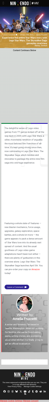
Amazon (35, 269)
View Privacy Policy (14, 386)
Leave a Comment (10, 35)
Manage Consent (30, 400)
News (37, 45)
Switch (44, 45)
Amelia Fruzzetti (41, 35)
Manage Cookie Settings (32, 386)
